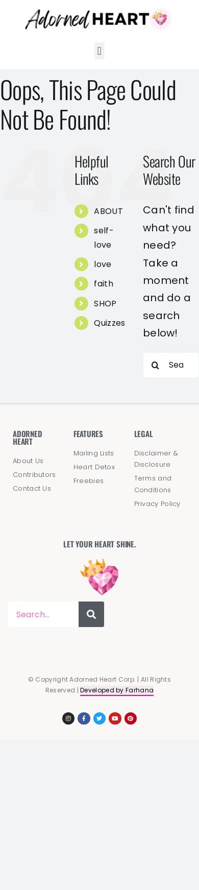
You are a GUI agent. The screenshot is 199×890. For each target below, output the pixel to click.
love (102, 264)
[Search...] (171, 365)
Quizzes (109, 323)
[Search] (155, 365)
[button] (99, 50)
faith (103, 284)
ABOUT (108, 211)
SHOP (105, 303)
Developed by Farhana (117, 690)
